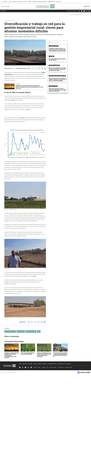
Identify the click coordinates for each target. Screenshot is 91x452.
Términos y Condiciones (68, 367)
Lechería (25, 1)
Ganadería (20, 1)
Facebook (20, 367)
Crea (5, 20)
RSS (47, 367)
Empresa (29, 1)
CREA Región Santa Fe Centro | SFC (22, 68)
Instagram (28, 367)
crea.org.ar (58, 1)
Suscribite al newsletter (37, 367)
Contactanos (44, 367)
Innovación (34, 1)
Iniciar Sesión (86, 6)
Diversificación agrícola (31, 331)
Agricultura (14, 1)
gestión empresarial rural (10, 331)
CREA (39, 331)
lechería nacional (20, 331)
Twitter (22, 367)
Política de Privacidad (52, 367)
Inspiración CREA (51, 1)
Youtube (25, 367)
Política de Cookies (61, 367)
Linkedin (31, 367)
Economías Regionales (42, 1)
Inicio (10, 1)
